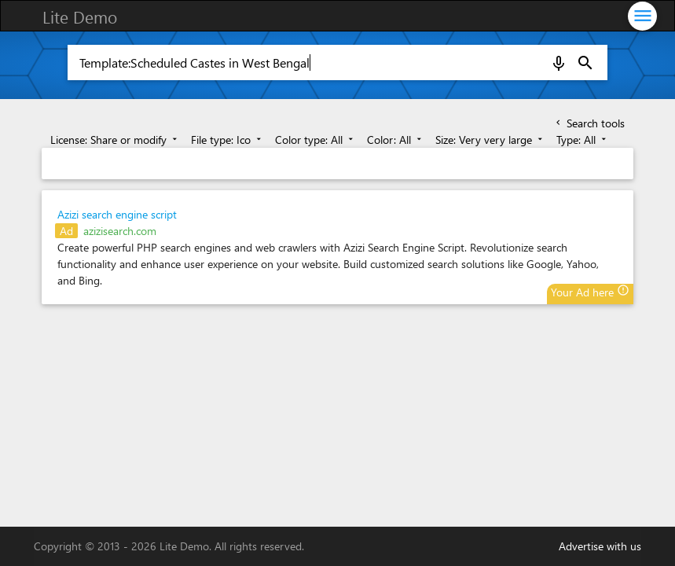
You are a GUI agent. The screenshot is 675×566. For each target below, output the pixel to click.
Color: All (395, 139)
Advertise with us (600, 545)
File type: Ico (227, 139)
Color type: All (315, 139)
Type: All (582, 139)
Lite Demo (79, 16)
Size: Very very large (490, 139)
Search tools (589, 123)
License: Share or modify (115, 139)
